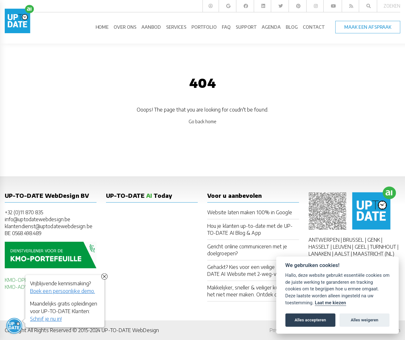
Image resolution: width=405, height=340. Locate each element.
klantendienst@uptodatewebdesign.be (48, 226)
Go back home (203, 121)
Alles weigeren (364, 320)
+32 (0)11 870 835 (24, 212)
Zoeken (391, 6)
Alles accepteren (310, 320)
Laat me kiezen (330, 303)
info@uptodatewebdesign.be (37, 219)
